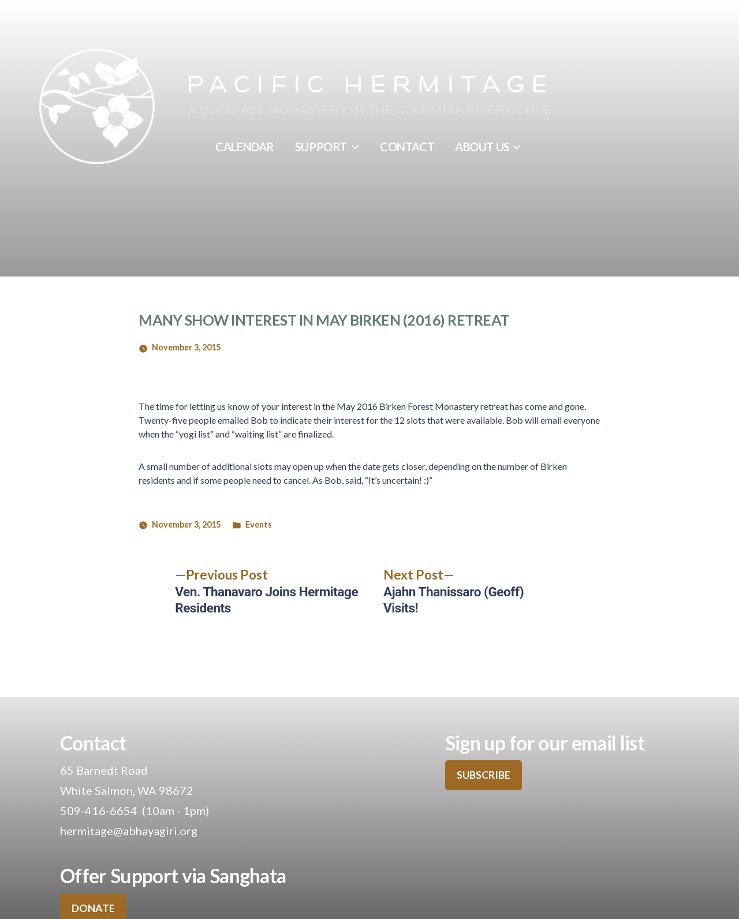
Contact (407, 147)
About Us (482, 147)
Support (321, 147)
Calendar (244, 147)
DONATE (93, 908)
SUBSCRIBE (483, 774)
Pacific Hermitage (369, 86)
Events (258, 524)
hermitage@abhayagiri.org (128, 831)
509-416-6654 (98, 810)
